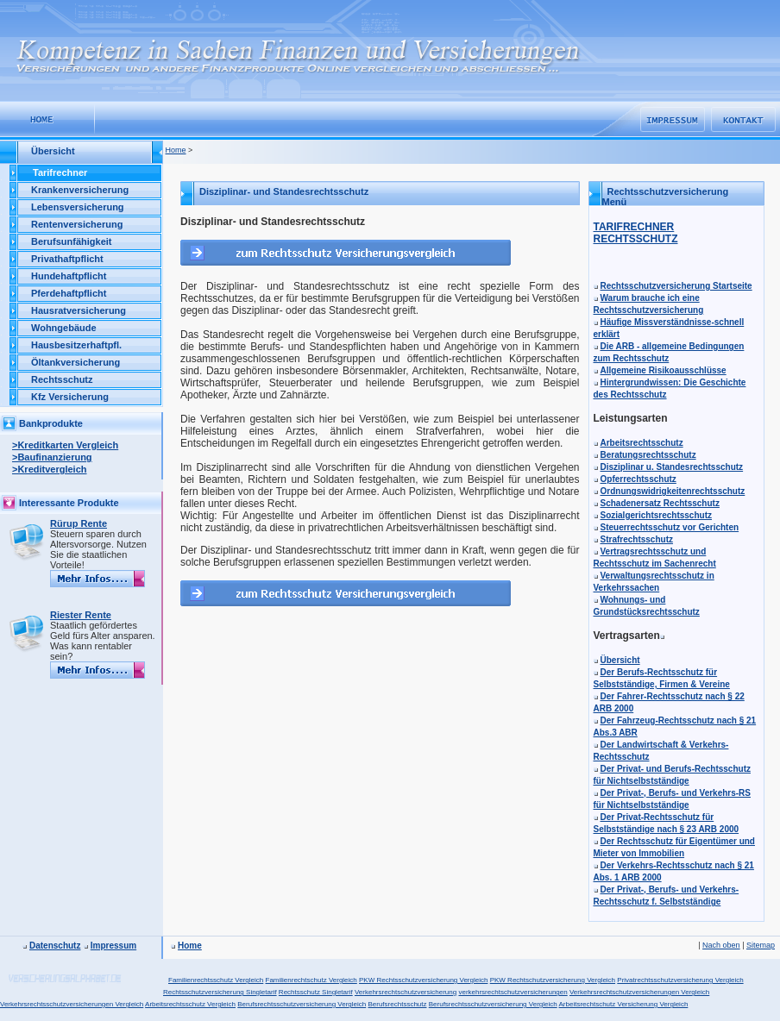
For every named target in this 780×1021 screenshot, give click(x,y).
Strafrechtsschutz (637, 539)
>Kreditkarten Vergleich (65, 445)
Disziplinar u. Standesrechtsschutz (672, 467)
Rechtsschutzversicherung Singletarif (220, 992)
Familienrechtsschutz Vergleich (215, 980)
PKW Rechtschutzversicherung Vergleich (552, 980)
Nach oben (721, 945)
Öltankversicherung (75, 362)
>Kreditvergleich (49, 469)
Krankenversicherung (80, 190)
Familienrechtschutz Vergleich (311, 980)
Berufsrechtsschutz (397, 1004)
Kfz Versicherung (70, 396)
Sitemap (760, 945)
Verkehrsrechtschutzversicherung (405, 992)
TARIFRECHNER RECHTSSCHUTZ (636, 233)
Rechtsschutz (62, 379)
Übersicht (620, 660)
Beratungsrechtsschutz (648, 455)
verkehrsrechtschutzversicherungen (512, 992)
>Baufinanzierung (52, 457)
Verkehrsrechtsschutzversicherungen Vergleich (71, 1004)
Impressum (113, 945)
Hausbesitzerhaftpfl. (76, 345)
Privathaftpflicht (67, 259)
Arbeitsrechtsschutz (642, 443)
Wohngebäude (64, 328)
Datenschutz (54, 945)
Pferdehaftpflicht (68, 293)
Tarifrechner (60, 172)
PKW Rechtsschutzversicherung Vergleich (423, 980)
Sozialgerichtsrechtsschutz (656, 515)
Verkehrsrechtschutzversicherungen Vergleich (639, 992)
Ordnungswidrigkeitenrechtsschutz (673, 491)
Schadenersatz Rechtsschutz (660, 503)
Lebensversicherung (77, 207)
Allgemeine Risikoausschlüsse (664, 370)
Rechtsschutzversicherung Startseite (676, 286)
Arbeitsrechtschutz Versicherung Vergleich (623, 1004)
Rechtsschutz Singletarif (316, 992)
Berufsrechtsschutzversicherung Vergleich (301, 1004)
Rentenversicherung (77, 224)
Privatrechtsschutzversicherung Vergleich (680, 980)
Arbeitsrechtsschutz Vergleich (190, 1004)
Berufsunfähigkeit (71, 241)
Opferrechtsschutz (638, 479)
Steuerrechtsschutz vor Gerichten (670, 527)
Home (176, 150)
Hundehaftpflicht (68, 276)
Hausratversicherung (78, 310)
